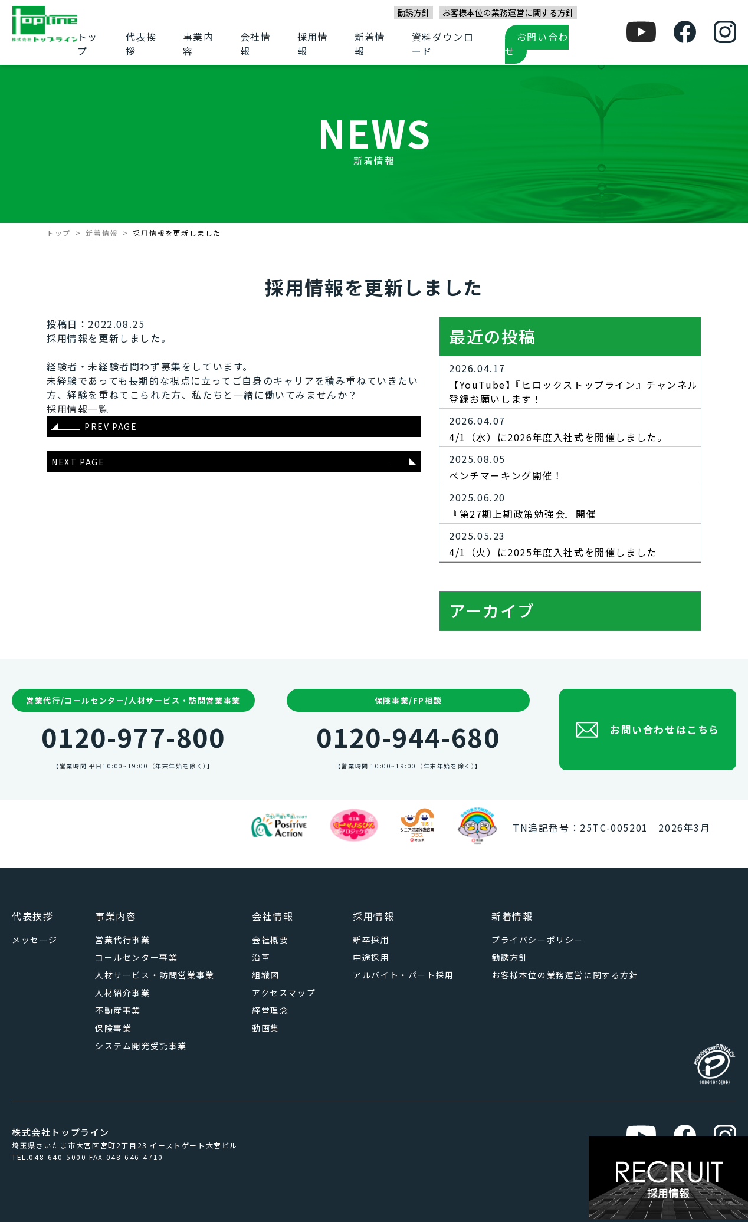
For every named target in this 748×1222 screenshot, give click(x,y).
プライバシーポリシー (537, 939)
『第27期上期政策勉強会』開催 (522, 514)
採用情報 (373, 916)
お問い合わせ (537, 43)
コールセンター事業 (136, 957)
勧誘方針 (413, 12)
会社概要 (270, 939)
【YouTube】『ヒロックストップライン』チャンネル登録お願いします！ (573, 391)
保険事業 (113, 1028)
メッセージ (35, 939)
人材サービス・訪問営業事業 (155, 975)
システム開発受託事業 (141, 1046)
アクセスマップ (284, 992)
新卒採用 (371, 939)
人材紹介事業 (122, 992)
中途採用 (371, 957)
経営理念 (270, 1010)
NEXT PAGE (77, 462)
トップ (87, 43)
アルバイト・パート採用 (403, 975)
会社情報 (272, 916)
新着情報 (101, 233)
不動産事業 (118, 1010)
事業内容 (115, 916)
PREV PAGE (110, 426)
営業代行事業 (122, 939)
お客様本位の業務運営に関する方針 (508, 12)
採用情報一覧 (78, 409)
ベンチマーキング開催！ (506, 475)
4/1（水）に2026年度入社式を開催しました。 (558, 437)
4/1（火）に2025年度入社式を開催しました (553, 552)
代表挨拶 (32, 916)
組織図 (266, 975)
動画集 (266, 1028)
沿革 (261, 957)
